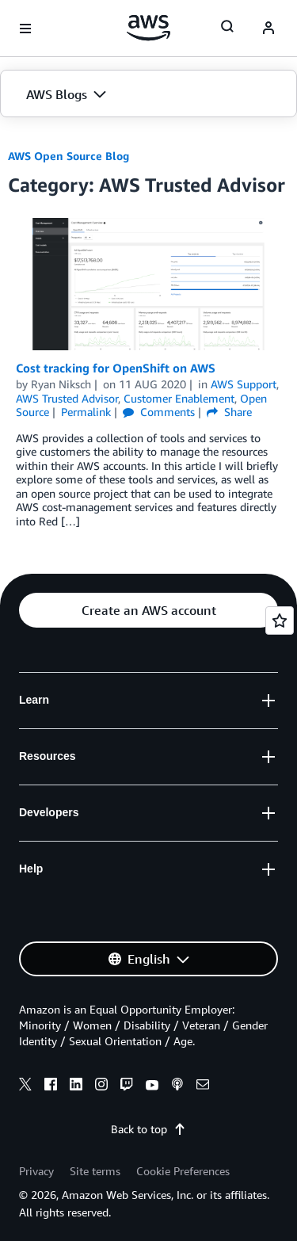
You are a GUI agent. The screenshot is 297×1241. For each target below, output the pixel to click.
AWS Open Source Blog (68, 155)
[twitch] (126, 1086)
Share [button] (229, 411)
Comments (159, 411)
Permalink (86, 411)
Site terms (95, 1171)
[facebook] (50, 1086)
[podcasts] (177, 1086)
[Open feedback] (279, 620)
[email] (202, 1086)
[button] (148, 94)
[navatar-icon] (268, 28)
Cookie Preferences (183, 1171)
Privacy (36, 1171)
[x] (25, 1086)
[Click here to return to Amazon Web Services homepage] (148, 27)
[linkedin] (76, 1086)
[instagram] (101, 1086)
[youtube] (152, 1086)
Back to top (148, 1129)
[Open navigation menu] (25, 28)
